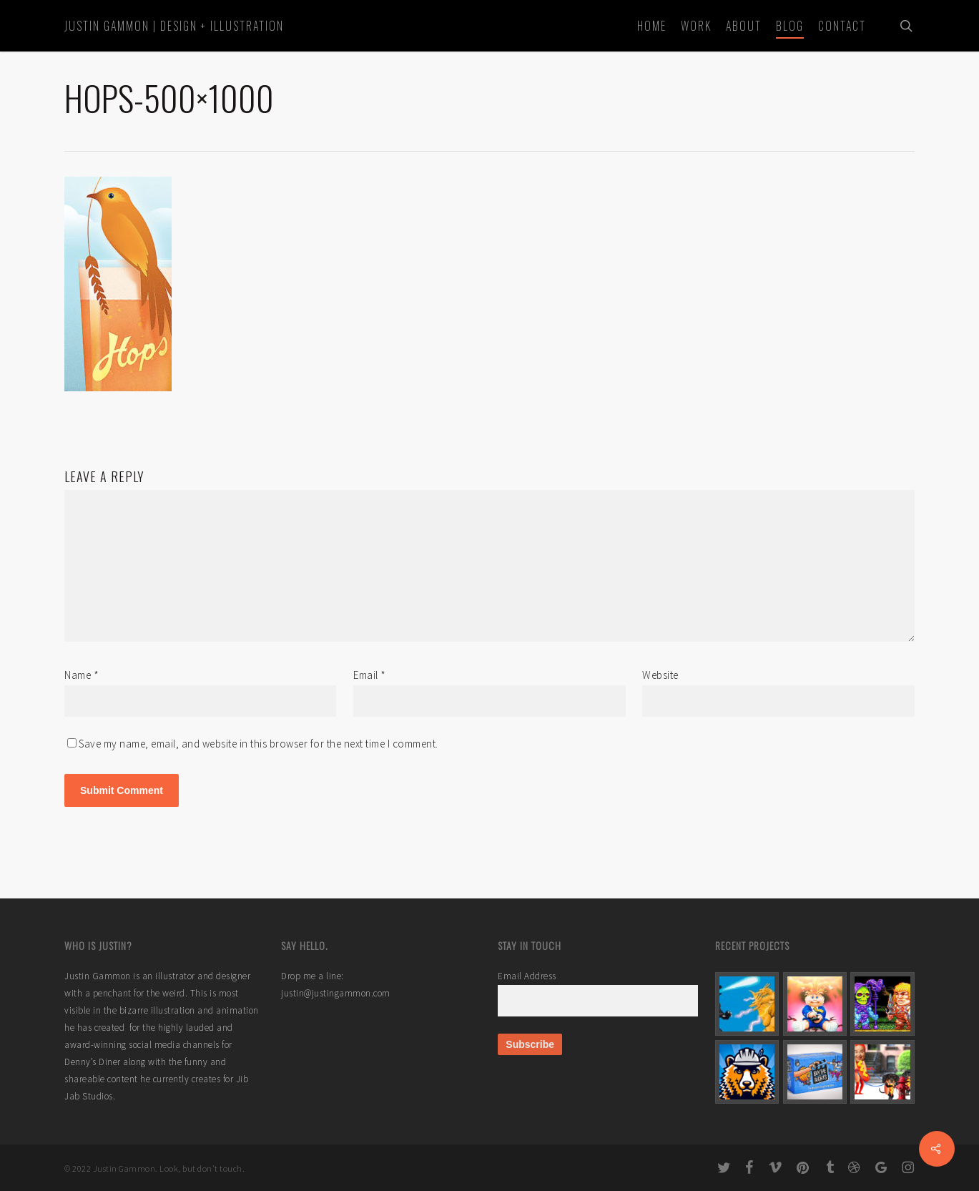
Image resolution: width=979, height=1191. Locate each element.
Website (660, 675)
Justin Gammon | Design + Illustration (174, 25)
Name (81, 675)
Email (369, 675)
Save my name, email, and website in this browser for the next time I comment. (258, 743)
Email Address (527, 976)
